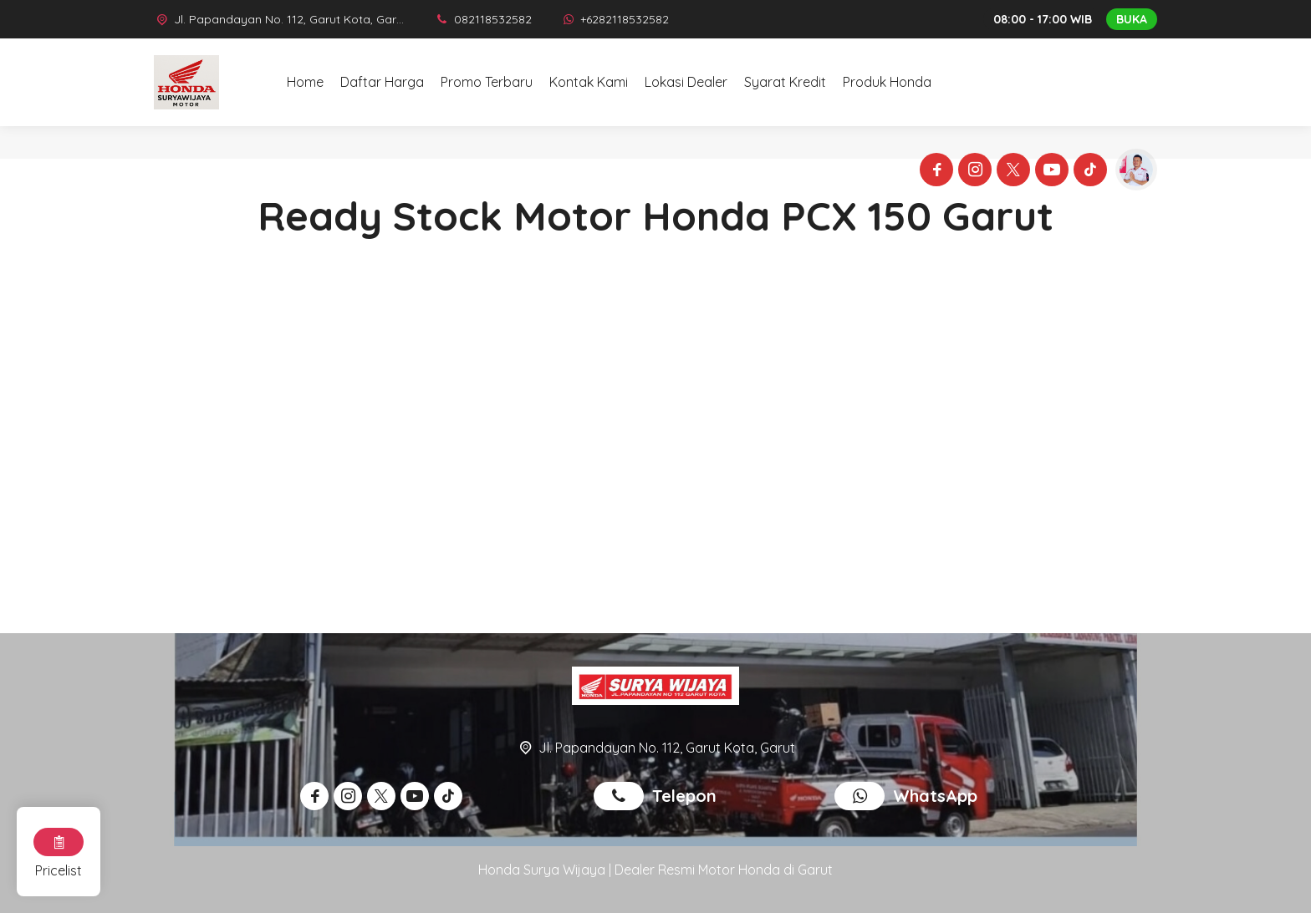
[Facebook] (934, 172)
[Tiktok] (1088, 172)
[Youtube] (1049, 172)
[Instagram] (972, 172)
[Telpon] (483, 19)
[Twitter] (1011, 172)
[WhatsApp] (615, 19)
